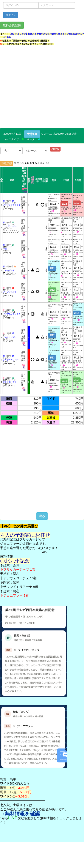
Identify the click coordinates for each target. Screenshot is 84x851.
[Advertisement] (40, 87)
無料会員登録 (12, 25)
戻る (42, 516)
